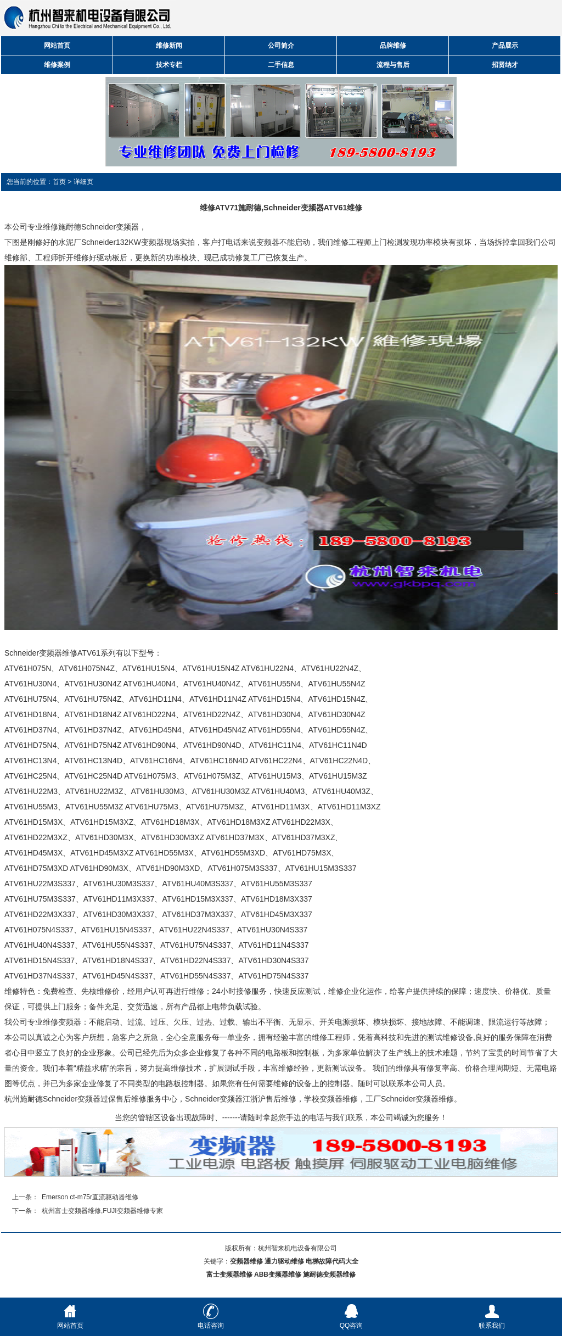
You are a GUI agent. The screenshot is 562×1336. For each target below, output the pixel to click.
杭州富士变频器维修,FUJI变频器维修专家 (102, 1211)
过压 (158, 1022)
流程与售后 (392, 65)
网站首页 (57, 45)
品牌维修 (393, 45)
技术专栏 (169, 65)
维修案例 (57, 65)
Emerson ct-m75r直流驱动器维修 (90, 1197)
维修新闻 (169, 45)
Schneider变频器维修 (417, 1098)
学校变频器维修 (331, 1098)
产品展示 (505, 45)
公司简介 (281, 45)
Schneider (98, 242)
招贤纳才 (505, 65)
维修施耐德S (64, 226)
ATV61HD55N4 (274, 729)
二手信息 (281, 65)
